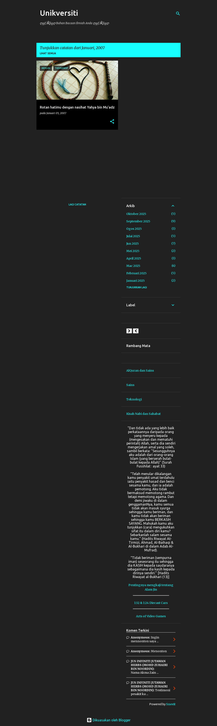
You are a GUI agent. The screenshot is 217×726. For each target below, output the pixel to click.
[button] (112, 122)
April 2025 (133, 258)
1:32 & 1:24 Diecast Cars (151, 603)
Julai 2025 (133, 236)
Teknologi (134, 399)
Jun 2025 (132, 243)
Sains (130, 385)
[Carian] (178, 13)
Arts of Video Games (151, 616)
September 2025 (138, 221)
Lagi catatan (77, 204)
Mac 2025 (133, 266)
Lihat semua (48, 53)
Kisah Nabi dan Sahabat (143, 414)
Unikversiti (59, 12)
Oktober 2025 (136, 214)
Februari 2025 (136, 273)
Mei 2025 (132, 251)
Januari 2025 (135, 281)
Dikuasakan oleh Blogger (109, 720)
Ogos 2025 (134, 229)
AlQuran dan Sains (140, 370)
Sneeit (170, 704)
